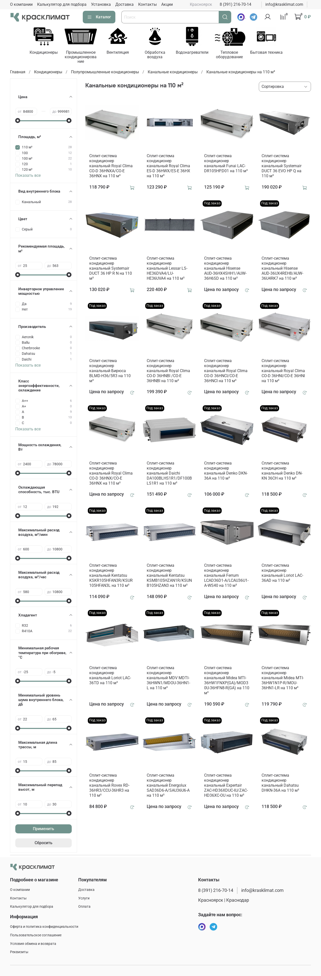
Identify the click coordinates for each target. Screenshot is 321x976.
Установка (101, 4)
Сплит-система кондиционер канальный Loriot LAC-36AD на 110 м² (282, 574)
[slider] (18, 121)
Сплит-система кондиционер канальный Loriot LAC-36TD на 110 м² (110, 676)
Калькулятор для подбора (62, 4)
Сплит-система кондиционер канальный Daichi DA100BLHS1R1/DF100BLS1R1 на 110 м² (169, 473)
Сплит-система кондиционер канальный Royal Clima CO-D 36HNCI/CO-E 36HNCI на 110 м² (226, 371)
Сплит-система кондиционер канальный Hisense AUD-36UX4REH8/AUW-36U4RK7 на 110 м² (282, 268)
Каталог (99, 17)
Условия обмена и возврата (33, 944)
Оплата (84, 906)
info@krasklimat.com (284, 4)
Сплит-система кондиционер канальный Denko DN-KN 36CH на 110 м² (282, 471)
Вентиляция (120, 52)
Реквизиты (19, 952)
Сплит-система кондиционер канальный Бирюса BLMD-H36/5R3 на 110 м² (110, 371)
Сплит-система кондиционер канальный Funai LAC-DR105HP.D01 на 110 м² (226, 164)
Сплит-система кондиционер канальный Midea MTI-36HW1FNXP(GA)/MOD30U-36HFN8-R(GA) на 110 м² (226, 681)
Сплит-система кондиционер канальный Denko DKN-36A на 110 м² (226, 471)
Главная (17, 72)
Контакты (147, 4)
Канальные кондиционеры (173, 72)
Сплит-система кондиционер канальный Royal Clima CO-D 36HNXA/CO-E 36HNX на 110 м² (111, 166)
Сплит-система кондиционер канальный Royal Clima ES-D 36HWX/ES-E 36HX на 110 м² (168, 166)
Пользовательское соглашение (35, 935)
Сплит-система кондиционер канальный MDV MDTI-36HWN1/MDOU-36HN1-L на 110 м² (168, 678)
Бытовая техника (273, 52)
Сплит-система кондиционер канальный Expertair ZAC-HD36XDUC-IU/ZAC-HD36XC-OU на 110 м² (226, 785)
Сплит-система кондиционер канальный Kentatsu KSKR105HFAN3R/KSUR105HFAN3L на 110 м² (111, 576)
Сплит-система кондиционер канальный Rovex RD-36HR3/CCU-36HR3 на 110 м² (109, 785)
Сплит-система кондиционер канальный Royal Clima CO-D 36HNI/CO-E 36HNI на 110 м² (283, 371)
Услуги (84, 898)
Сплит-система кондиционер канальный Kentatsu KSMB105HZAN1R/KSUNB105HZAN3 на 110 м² (169, 576)
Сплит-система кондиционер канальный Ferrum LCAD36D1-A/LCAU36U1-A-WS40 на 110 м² (226, 576)
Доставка (124, 4)
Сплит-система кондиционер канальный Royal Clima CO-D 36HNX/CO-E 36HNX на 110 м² (111, 473)
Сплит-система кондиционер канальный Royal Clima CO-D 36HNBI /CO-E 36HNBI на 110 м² (168, 371)
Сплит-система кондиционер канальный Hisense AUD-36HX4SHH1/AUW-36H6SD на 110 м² (225, 268)
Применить (43, 829)
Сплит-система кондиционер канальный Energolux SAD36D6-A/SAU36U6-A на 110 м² (168, 785)
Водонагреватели (196, 52)
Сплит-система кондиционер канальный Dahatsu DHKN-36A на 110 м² (280, 783)
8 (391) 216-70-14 (235, 4)
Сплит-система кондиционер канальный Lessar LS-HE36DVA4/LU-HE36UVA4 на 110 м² (167, 268)
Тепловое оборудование (234, 55)
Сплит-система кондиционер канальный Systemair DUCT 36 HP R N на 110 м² (110, 268)
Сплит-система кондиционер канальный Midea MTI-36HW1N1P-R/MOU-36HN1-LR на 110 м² (283, 678)
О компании (21, 4)
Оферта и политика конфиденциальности (44, 927)
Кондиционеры (44, 52)
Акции (167, 4)
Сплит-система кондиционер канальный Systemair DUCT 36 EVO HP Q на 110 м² (281, 166)
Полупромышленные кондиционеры (105, 72)
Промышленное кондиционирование (82, 57)
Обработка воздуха (158, 55)
